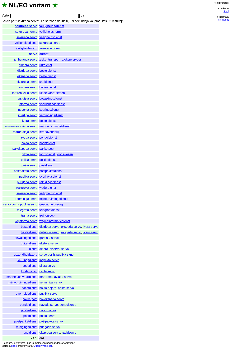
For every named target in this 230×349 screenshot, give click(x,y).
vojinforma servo (26, 221)
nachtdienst (47, 143)
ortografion (67, 343)
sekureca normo (26, 31)
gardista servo (27, 98)
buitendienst (47, 87)
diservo (55, 249)
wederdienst (47, 187)
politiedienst (47, 159)
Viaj (216, 2)
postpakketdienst (50, 171)
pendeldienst (48, 137)
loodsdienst (47, 154)
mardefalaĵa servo (25, 132)
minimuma (223, 19)
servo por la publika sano (20, 204)
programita (23, 345)
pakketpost (46, 148)
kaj (91, 21)
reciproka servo (26, 187)
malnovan (40, 343)
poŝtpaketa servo (25, 171)
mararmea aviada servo (21, 126)
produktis (100, 21)
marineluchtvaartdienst (54, 126)
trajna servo (29, 215)
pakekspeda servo (24, 148)
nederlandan (53, 343)
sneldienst (46, 81)
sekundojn (82, 21)
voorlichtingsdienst (52, 104)
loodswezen (65, 154)
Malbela (6, 345)
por (13, 21)
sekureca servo (26, 26)
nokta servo (29, 143)
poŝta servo (29, 165)
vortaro (39, 5)
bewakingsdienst (50, 98)
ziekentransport (49, 59)
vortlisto (20, 343)
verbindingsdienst (51, 115)
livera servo (29, 120)
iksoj (226, 11)
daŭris (61, 21)
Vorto (5, 15)
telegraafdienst (49, 210)
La (43, 21)
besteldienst (47, 70)
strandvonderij (49, 132)
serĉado (50, 21)
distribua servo (27, 70)
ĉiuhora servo (28, 65)
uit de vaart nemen (52, 93)
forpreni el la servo (24, 93)
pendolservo (67, 304)
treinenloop (46, 215)
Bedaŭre (7, 343)
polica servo (29, 159)
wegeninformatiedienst (54, 221)
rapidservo (69, 332)
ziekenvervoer (71, 59)
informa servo (28, 104)
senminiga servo (26, 198)
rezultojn (118, 21)
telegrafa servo (27, 210)
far (32, 345)
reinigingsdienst (50, 182)
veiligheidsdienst (51, 26)
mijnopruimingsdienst (53, 198)
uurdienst (45, 65)
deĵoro (43, 249)
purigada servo (27, 182)
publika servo (28, 176)
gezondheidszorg (51, 204)
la (15, 343)
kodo (14, 345)
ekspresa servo (26, 81)
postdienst (46, 165)
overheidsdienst (50, 176)
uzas (28, 343)
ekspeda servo (27, 76)
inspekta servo (27, 109)
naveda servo (28, 137)
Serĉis (6, 21)
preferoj (223, 2)
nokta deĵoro (47, 288)
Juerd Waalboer (43, 345)
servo (33, 54)
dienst (43, 54)
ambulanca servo (25, 59)
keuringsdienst (49, 109)
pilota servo (29, 154)
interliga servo (27, 115)
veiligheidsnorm (50, 31)
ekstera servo (28, 87)
